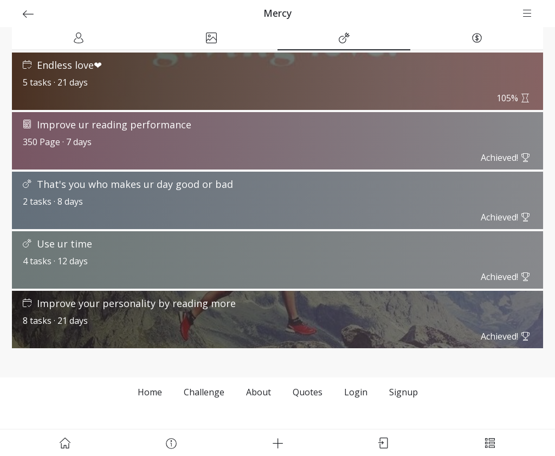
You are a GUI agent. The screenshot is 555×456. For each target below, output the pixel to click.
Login (355, 392)
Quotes (307, 392)
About (258, 392)
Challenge (204, 392)
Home (150, 392)
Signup (403, 392)
